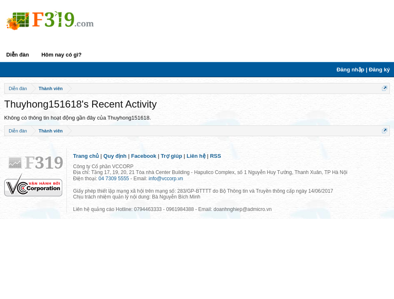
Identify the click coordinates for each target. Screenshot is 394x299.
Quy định (115, 156)
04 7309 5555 (113, 178)
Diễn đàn (17, 54)
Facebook (144, 156)
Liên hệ (196, 156)
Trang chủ (86, 156)
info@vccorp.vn (166, 178)
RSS (215, 156)
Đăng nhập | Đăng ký (363, 69)
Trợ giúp (171, 156)
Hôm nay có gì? (62, 54)
